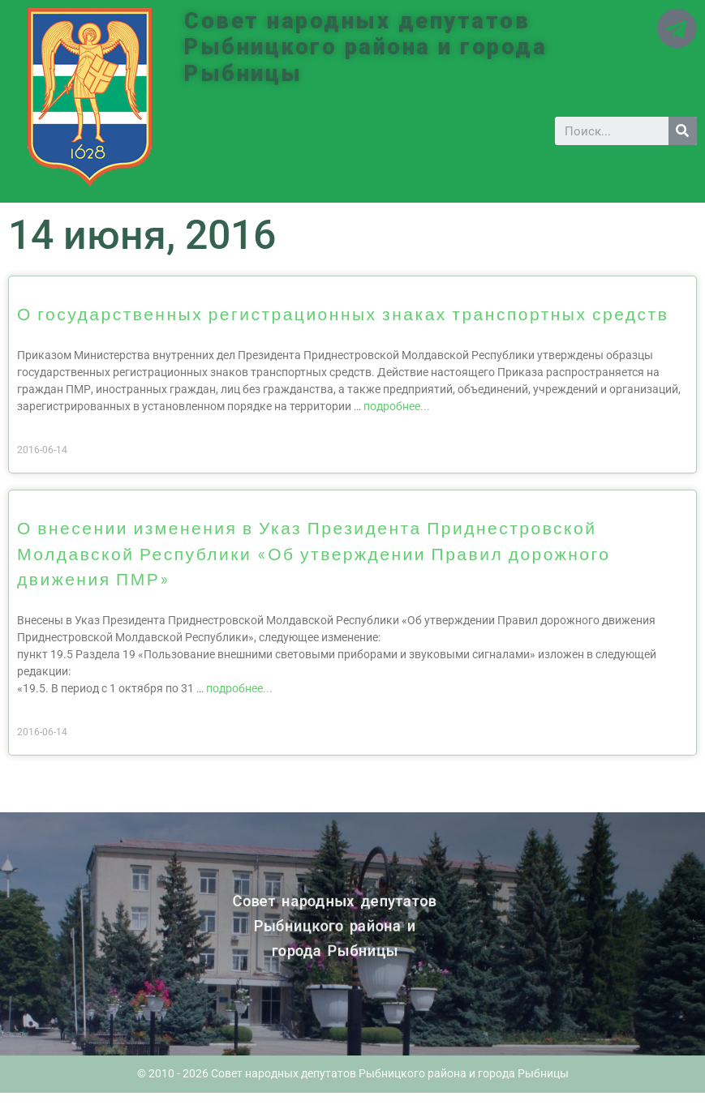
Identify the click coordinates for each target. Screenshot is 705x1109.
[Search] (682, 131)
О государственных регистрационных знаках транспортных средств (342, 313)
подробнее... (396, 406)
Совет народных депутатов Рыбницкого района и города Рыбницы (365, 47)
